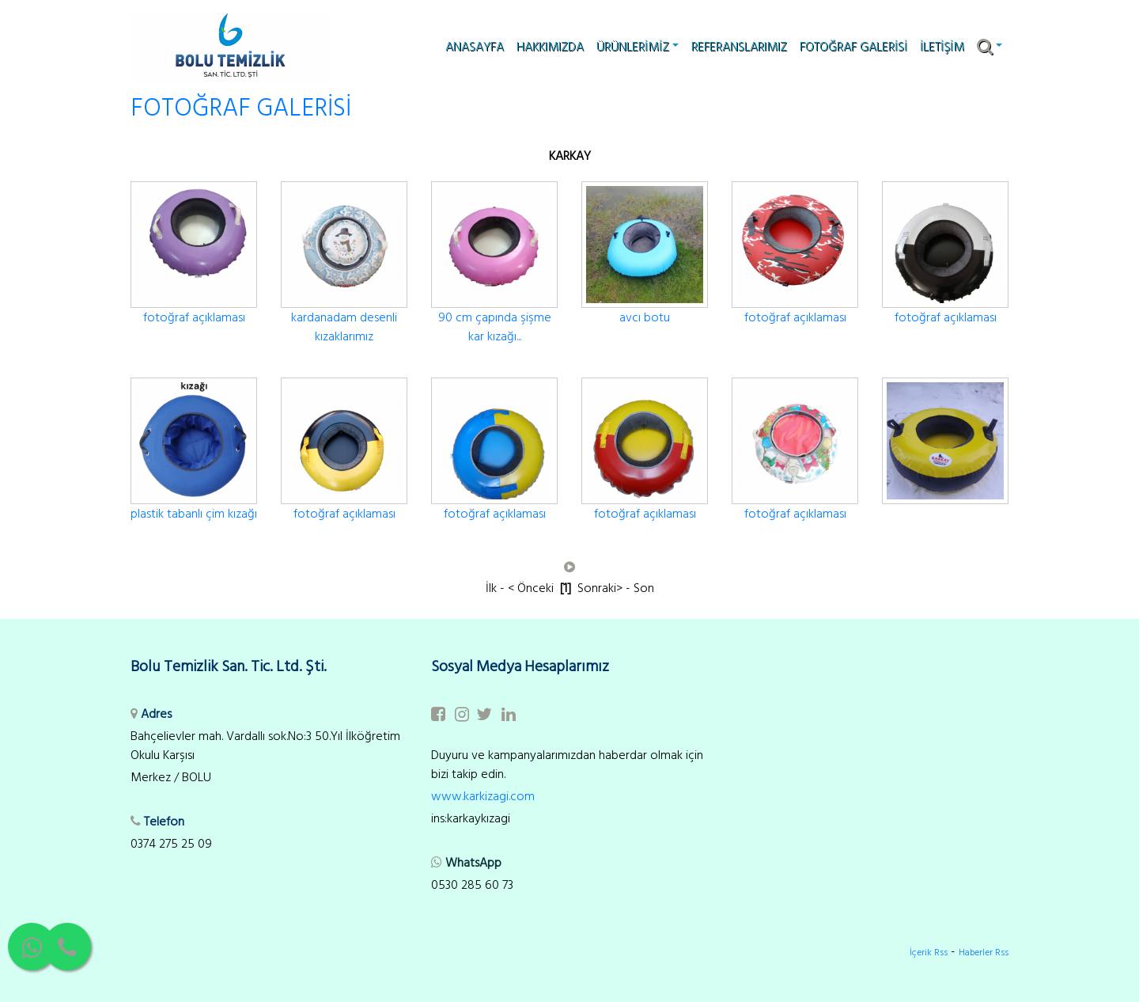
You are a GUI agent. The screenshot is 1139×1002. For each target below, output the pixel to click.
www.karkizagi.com (483, 796)
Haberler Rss (983, 952)
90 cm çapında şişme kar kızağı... (494, 327)
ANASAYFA (474, 46)
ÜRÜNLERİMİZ (637, 46)
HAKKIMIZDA (550, 46)
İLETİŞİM (942, 46)
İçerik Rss (929, 952)
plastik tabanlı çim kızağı (194, 513)
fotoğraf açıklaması (194, 317)
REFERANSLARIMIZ (739, 46)
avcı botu (644, 317)
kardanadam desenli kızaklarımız (344, 327)
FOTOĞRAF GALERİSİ (853, 46)
